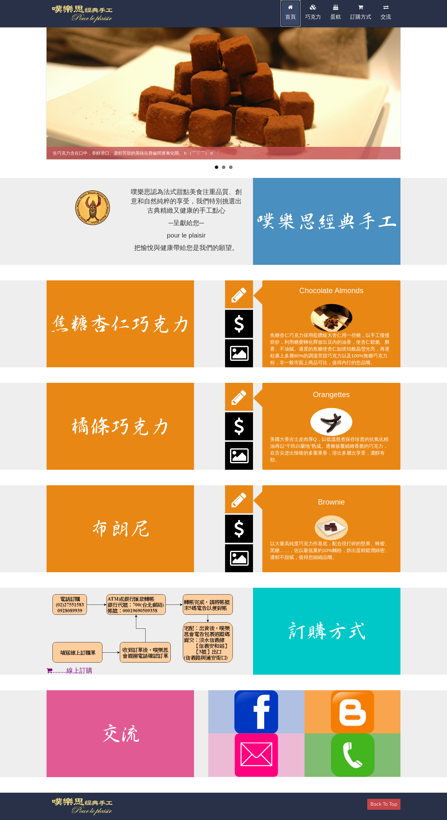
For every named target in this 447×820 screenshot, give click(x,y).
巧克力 (313, 12)
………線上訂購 (70, 670)
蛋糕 (335, 12)
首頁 (290, 12)
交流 (386, 12)
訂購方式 (360, 12)
